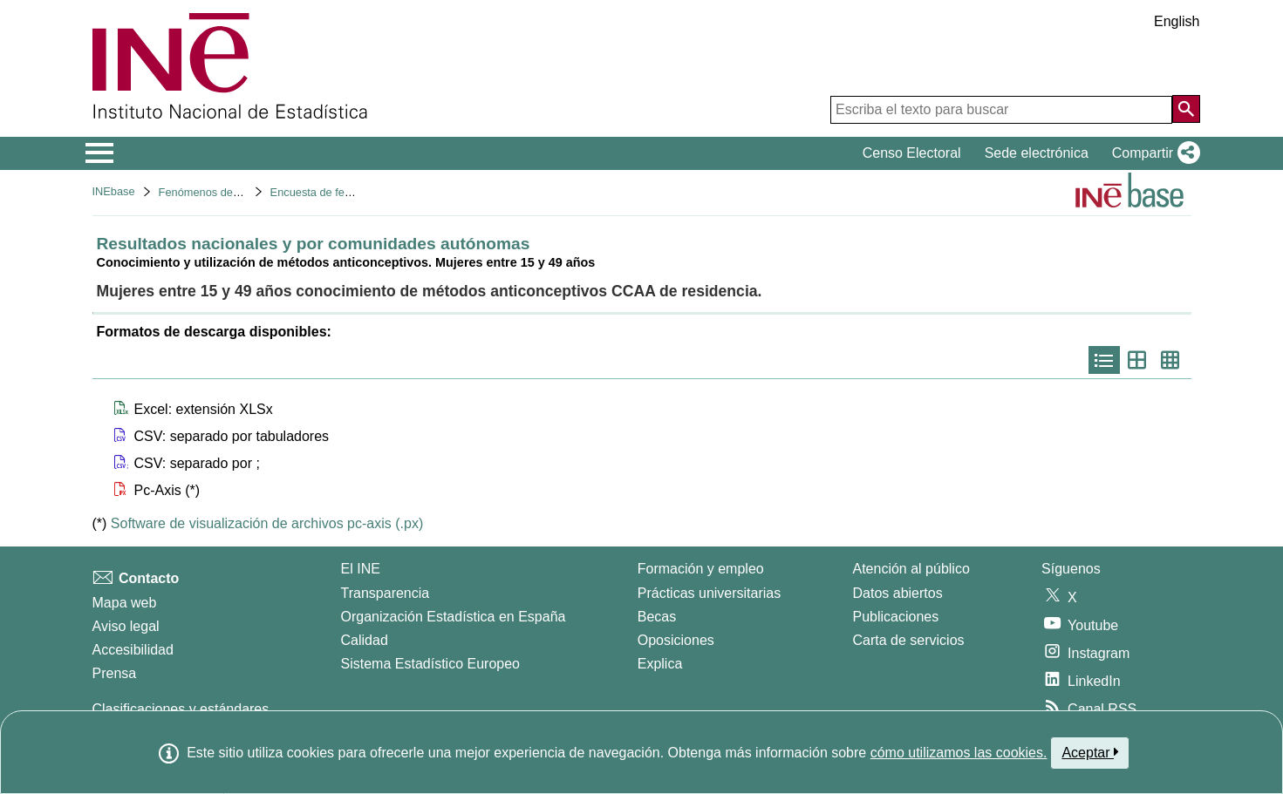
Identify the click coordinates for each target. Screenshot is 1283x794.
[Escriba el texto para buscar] (1001, 110)
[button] (1152, 153)
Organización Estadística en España (453, 616)
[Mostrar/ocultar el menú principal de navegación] (100, 153)
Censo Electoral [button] (912, 153)
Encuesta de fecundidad (330, 192)
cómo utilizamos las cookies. (959, 752)
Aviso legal (126, 626)
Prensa (114, 673)
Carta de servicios (909, 640)
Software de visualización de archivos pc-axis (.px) (267, 523)
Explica (660, 663)
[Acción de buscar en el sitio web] (1186, 109)
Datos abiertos (898, 593)
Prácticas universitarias (709, 593)
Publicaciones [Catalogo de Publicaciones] (896, 616)
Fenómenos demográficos (223, 192)
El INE (360, 568)
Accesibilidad (133, 649)
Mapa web (124, 602)
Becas (657, 616)
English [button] (1176, 21)
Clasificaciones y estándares (181, 709)
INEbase (113, 191)
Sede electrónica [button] (1037, 153)
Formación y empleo (701, 568)
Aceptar (1089, 752)
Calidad (364, 640)
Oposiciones (676, 640)
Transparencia (385, 593)
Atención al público (911, 568)
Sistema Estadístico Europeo (430, 663)
